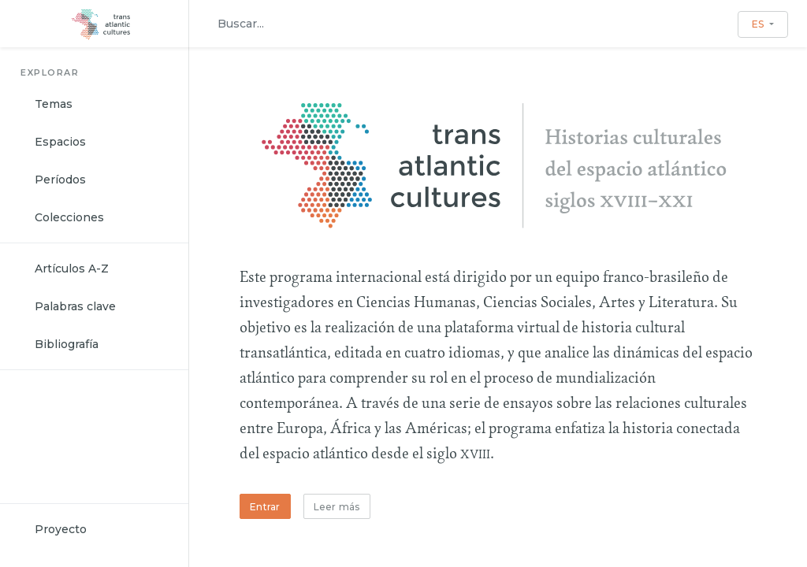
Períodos (60, 179)
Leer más (337, 507)
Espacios (60, 142)
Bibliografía (67, 344)
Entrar (265, 507)
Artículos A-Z (72, 268)
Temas (54, 104)
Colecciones (69, 217)
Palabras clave (75, 306)
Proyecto (61, 529)
